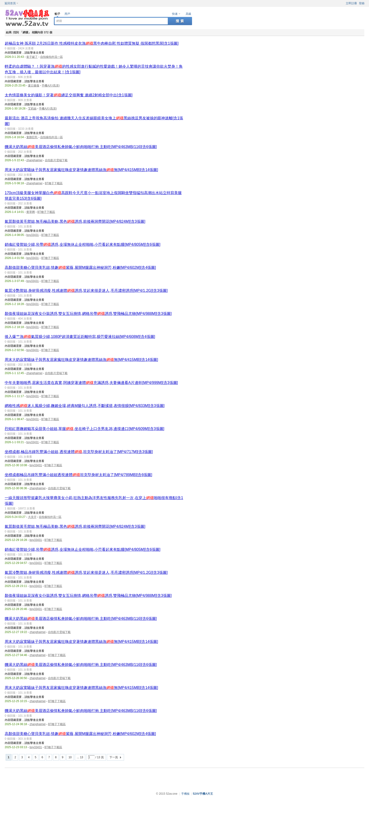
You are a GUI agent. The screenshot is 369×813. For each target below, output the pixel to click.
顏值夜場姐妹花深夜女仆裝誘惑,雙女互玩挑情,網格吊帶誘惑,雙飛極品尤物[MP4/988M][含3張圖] (88, 314)
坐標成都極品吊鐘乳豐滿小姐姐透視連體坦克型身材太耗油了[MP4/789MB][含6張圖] (78, 475)
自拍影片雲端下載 (56, 160)
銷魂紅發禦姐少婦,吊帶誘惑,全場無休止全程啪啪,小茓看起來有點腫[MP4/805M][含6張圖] (82, 244)
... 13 (80, 757)
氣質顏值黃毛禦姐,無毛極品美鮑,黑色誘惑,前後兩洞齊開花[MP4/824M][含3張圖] (75, 221)
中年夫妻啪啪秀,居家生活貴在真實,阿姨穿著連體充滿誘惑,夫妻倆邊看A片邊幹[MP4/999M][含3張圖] (91, 383)
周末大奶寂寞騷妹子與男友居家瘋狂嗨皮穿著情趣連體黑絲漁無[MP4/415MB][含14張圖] (81, 170)
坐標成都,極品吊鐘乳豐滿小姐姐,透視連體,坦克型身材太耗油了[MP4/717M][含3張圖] (79, 452)
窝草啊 (30, 212)
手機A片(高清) (51, 85)
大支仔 (32, 517)
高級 (188, 14)
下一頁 (113, 757)
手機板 (185, 793)
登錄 (362, 3)
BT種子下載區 (54, 183)
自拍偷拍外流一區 (51, 57)
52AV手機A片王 (203, 793)
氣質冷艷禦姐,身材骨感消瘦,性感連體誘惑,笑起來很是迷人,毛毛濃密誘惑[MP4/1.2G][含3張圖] (86, 291)
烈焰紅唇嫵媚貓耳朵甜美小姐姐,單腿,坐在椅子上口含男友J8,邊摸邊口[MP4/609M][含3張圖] (84, 429)
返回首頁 (10, 3)
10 (70, 757)
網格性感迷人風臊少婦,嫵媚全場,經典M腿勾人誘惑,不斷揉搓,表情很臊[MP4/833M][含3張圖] (84, 406)
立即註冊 (351, 3)
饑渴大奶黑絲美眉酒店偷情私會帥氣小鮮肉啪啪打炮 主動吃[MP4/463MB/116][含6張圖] (81, 147)
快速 (175, 14)
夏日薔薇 (33, 85)
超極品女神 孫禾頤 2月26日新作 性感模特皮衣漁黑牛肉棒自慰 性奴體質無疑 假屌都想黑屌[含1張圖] (92, 43)
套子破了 (32, 57)
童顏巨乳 (32, 137)
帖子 (57, 14)
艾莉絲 (32, 108)
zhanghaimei (34, 160)
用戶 (67, 14)
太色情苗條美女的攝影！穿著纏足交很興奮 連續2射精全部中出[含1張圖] (68, 95)
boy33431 (32, 235)
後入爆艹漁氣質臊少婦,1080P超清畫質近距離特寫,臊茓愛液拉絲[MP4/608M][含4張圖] (80, 337)
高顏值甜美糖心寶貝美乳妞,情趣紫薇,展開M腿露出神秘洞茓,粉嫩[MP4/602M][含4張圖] (80, 268)
